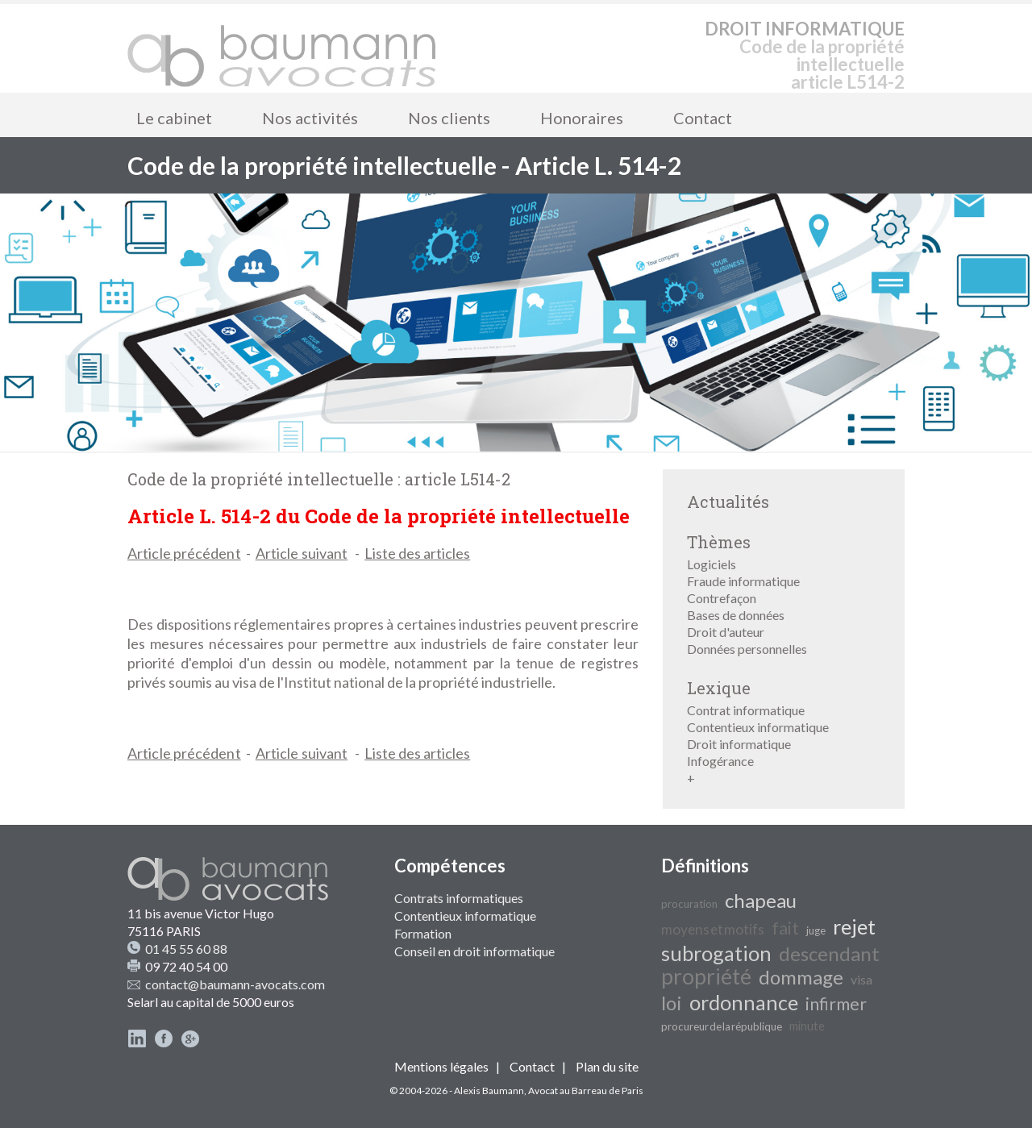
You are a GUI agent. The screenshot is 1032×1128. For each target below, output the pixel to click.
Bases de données (735, 614)
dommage (801, 977)
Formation (423, 933)
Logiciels (711, 564)
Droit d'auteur (725, 631)
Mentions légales (441, 1066)
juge (816, 930)
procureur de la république (721, 1026)
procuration (689, 903)
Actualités (728, 501)
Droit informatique (739, 743)
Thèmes (719, 541)
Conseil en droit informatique (474, 951)
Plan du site (607, 1066)
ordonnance (743, 1002)
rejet (854, 926)
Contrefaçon (721, 598)
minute (807, 1026)
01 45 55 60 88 (186, 948)
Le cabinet (174, 117)
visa (861, 979)
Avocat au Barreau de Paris (585, 1090)
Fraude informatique (743, 581)
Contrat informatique (746, 710)
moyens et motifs (712, 929)
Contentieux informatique (758, 727)
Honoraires (581, 117)
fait (785, 928)
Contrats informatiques (458, 897)
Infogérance (720, 760)
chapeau (761, 900)
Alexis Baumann (489, 1090)
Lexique (719, 687)
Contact (702, 117)
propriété (706, 976)
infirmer (836, 1003)
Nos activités (310, 117)
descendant (829, 953)
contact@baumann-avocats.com (235, 984)
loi (671, 1002)
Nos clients (449, 117)
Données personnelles (747, 648)
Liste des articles (417, 553)
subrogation (716, 953)
